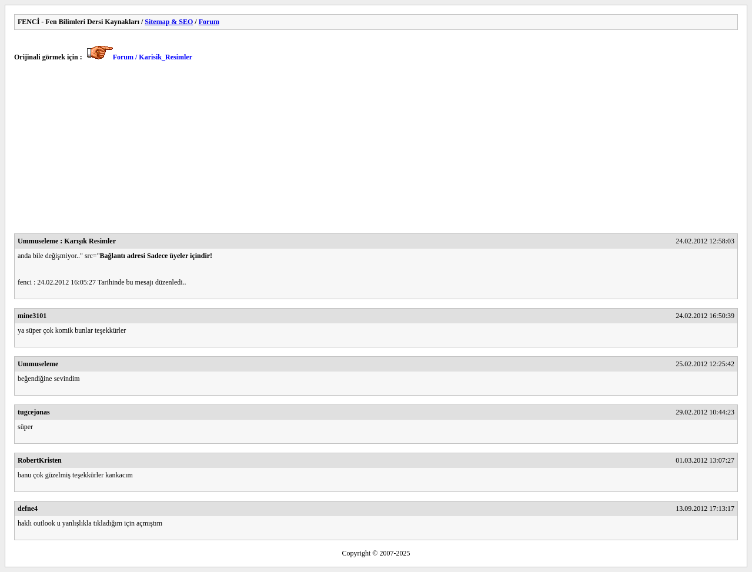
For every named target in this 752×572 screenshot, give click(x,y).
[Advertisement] (367, 151)
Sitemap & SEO (169, 22)
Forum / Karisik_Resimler (152, 57)
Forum (209, 22)
